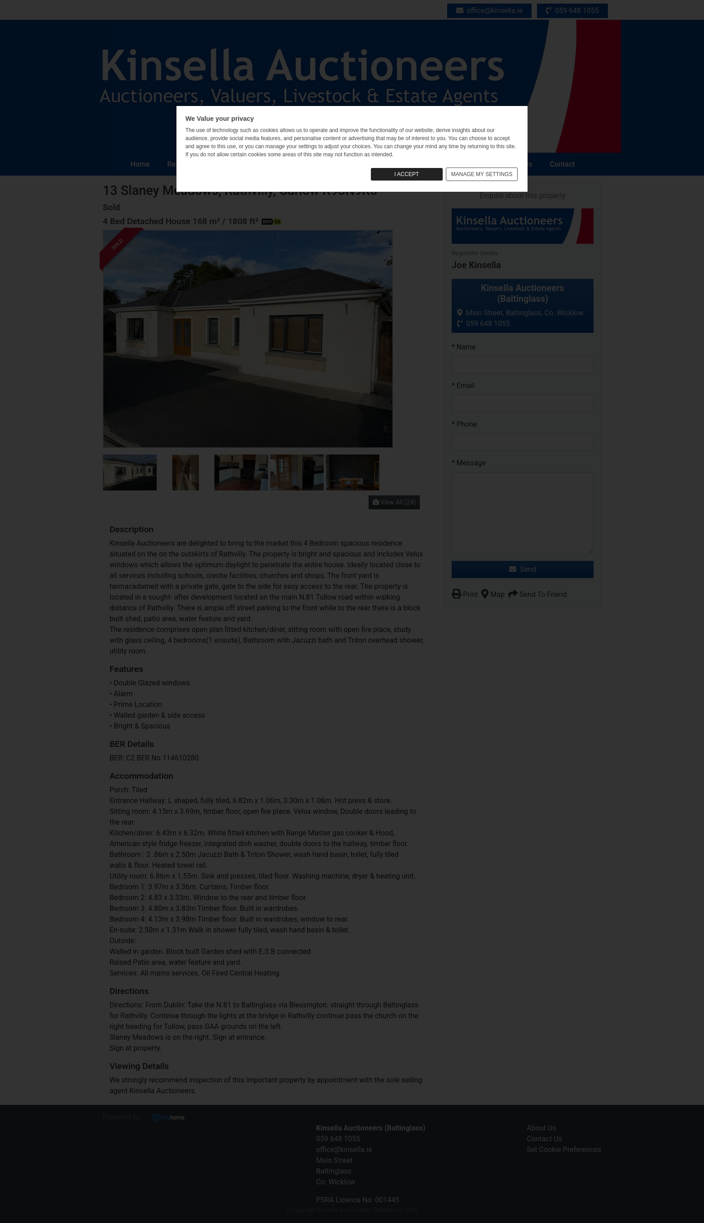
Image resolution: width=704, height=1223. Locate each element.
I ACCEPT (406, 174)
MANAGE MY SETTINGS (481, 174)
